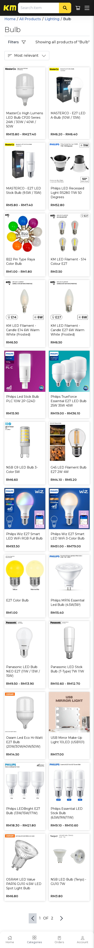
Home (10, 19)
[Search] (65, 8)
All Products (30, 19)
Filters (17, 42)
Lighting (52, 19)
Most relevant (26, 55)
